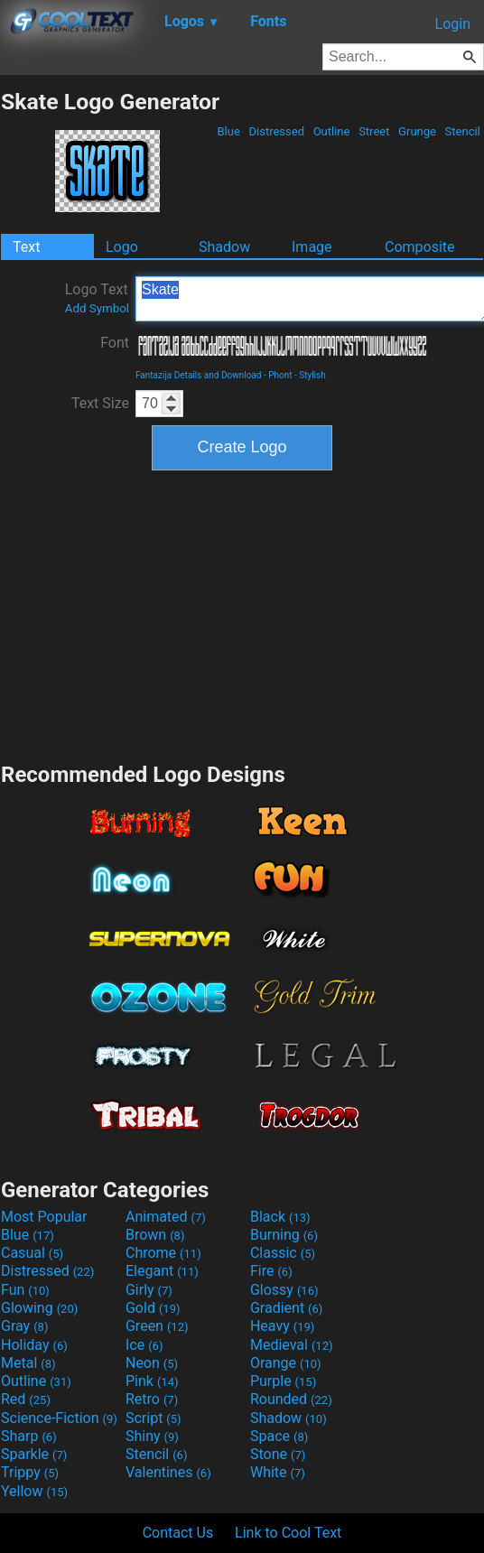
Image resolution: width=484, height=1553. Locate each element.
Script (154, 1418)
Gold (153, 1307)
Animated (166, 1216)
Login (452, 24)
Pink (152, 1381)
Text (26, 247)
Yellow (34, 1491)
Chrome (163, 1252)
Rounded (291, 1399)
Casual (32, 1252)
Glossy (284, 1289)
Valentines (168, 1472)
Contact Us (178, 1532)
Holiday (34, 1344)
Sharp (29, 1436)
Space (279, 1436)
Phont (280, 375)
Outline (331, 131)
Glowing (39, 1307)
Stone (277, 1454)
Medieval (291, 1344)
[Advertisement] (242, 614)
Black (280, 1216)
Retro (152, 1399)
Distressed (276, 131)
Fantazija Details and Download (198, 375)
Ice (144, 1344)
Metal (28, 1363)
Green (157, 1325)
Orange (285, 1363)
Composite (420, 247)
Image (312, 247)
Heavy (282, 1325)
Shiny (152, 1436)
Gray (24, 1325)
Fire (271, 1270)
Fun (25, 1289)
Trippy (30, 1472)
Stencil (462, 131)
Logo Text (97, 298)
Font (114, 342)
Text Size (100, 403)
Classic (282, 1252)
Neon (152, 1363)
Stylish (312, 375)
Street (374, 131)
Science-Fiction (59, 1418)
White (277, 1472)
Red (26, 1399)
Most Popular (44, 1216)
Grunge (417, 131)
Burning (284, 1234)
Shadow (224, 247)
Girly (149, 1289)
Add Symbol (97, 308)
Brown (155, 1234)
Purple (283, 1381)
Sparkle (34, 1454)
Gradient (286, 1307)
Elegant (162, 1270)
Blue (228, 131)
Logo (122, 247)
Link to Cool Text (288, 1532)
